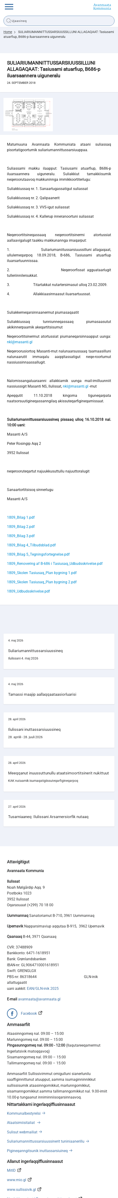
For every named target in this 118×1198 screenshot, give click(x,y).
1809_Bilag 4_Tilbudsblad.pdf (31, 514)
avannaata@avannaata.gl (39, 968)
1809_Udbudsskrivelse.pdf (28, 560)
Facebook (29, 982)
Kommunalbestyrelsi (24, 1082)
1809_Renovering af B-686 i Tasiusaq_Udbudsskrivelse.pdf (55, 532)
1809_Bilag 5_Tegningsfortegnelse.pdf (38, 523)
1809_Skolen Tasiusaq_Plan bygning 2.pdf (42, 550)
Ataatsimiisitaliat (21, 1091)
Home (7, 32)
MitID (11, 1139)
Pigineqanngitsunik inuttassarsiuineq (37, 1119)
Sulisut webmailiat (22, 1101)
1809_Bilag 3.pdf (21, 504)
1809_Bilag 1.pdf (21, 486)
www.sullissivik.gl (21, 1158)
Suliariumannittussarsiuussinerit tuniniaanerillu (45, 1110)
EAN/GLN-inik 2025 (43, 957)
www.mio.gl (16, 1149)
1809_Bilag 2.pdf (21, 495)
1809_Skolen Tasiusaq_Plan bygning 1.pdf (42, 541)
